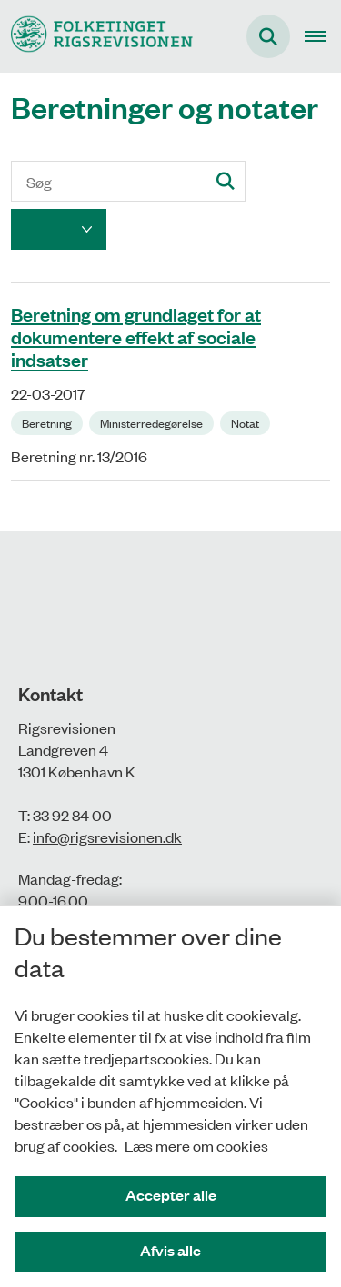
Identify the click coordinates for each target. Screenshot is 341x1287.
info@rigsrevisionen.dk (107, 836)
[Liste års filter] (58, 229)
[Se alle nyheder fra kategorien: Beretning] (48, 421)
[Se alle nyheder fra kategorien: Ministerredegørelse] (153, 421)
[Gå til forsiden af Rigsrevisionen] (96, 35)
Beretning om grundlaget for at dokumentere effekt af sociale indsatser (136, 336)
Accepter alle (170, 1194)
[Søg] (128, 181)
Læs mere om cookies (196, 1145)
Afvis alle (170, 1250)
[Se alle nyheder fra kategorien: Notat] (247, 421)
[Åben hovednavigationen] (323, 36)
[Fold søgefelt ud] (268, 36)
